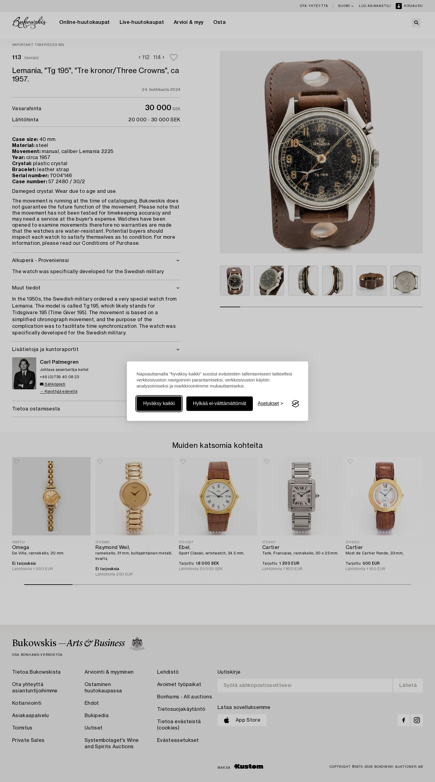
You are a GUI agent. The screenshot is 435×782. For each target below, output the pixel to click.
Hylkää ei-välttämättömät (219, 403)
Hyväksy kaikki (159, 403)
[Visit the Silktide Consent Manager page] (295, 404)
